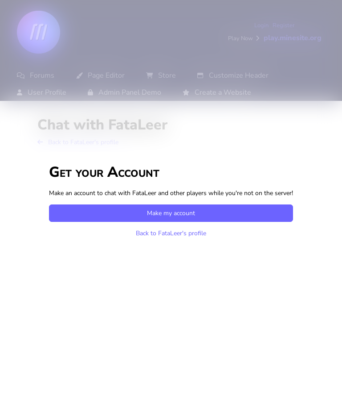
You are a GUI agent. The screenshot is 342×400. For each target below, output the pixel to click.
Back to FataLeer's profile (171, 233)
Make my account (171, 213)
